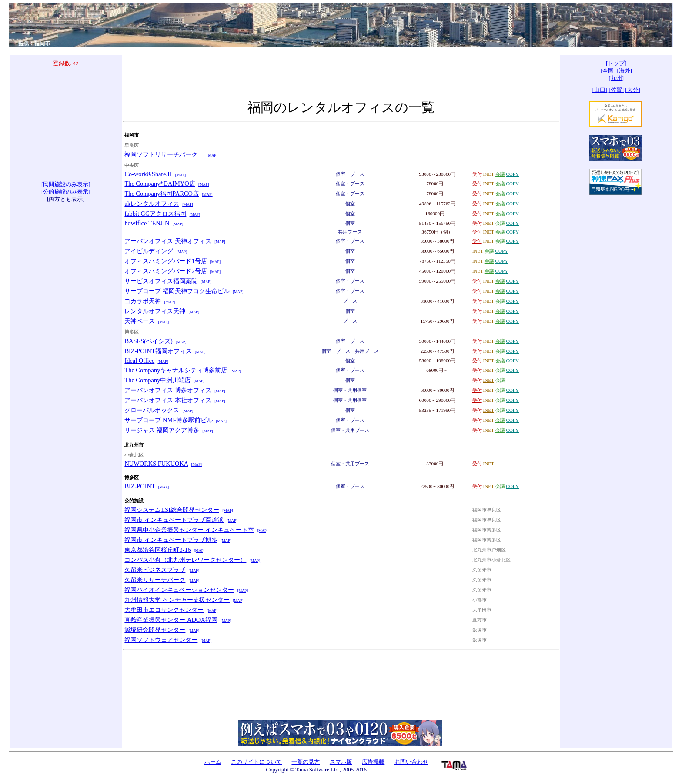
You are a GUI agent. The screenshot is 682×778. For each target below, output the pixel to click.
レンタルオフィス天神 (154, 310)
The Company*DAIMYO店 (159, 183)
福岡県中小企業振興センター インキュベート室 (189, 529)
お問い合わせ (411, 762)
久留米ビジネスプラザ (154, 569)
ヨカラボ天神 (142, 300)
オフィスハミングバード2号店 (165, 270)
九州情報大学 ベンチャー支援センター (177, 599)
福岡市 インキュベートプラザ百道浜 (174, 519)
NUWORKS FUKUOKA (156, 463)
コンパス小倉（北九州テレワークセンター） (185, 559)
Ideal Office (139, 360)
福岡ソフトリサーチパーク (164, 154)
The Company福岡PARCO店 (161, 193)
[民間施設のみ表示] (65, 184)
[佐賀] (616, 90)
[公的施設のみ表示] (65, 192)
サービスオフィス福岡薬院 (160, 280)
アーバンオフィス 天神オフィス (167, 240)
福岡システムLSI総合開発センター (171, 509)
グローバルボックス (151, 410)
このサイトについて (256, 762)
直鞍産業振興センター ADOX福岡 (170, 619)
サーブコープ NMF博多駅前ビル (168, 420)
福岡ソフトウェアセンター (160, 639)
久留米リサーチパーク (154, 579)
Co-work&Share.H (148, 173)
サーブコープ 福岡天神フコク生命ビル (177, 290)
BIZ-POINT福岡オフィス (157, 350)
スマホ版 (341, 762)
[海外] (624, 71)
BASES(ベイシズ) (148, 340)
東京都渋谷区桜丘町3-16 (157, 549)
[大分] (632, 90)
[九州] (616, 78)
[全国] (608, 71)
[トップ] (616, 63)
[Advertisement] (66, 124)
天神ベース (139, 320)
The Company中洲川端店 (157, 380)
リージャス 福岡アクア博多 (161, 430)
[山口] (600, 90)
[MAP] (212, 155)
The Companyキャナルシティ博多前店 (175, 370)
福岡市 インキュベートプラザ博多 (170, 539)
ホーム (212, 762)
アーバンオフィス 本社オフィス (167, 400)
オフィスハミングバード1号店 (165, 260)
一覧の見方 (305, 762)
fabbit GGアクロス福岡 (155, 213)
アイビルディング (148, 250)
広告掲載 (373, 762)
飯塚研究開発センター (154, 629)
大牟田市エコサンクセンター (164, 609)
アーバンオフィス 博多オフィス (167, 390)
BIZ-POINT (139, 486)
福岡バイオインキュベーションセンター (179, 589)
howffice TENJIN (146, 223)
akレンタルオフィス (151, 203)
